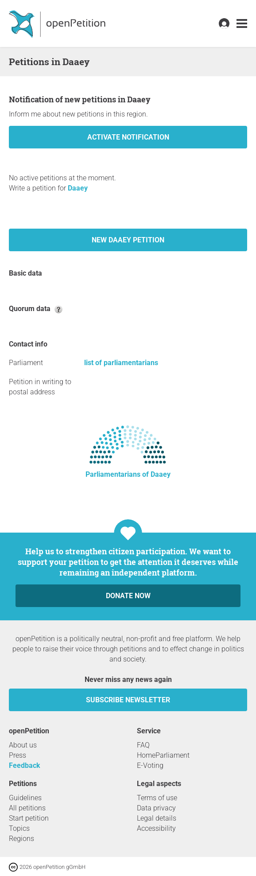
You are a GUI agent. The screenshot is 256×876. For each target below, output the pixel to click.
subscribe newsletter (128, 700)
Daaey (78, 188)
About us (23, 745)
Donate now (128, 596)
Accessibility (156, 828)
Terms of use (157, 798)
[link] (242, 23)
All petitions (27, 808)
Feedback (24, 765)
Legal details (156, 818)
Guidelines (25, 798)
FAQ (143, 745)
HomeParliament (163, 755)
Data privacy (156, 808)
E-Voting (150, 765)
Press (17, 755)
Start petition (29, 818)
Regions (21, 838)
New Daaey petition (128, 240)
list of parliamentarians (121, 362)
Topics (19, 828)
